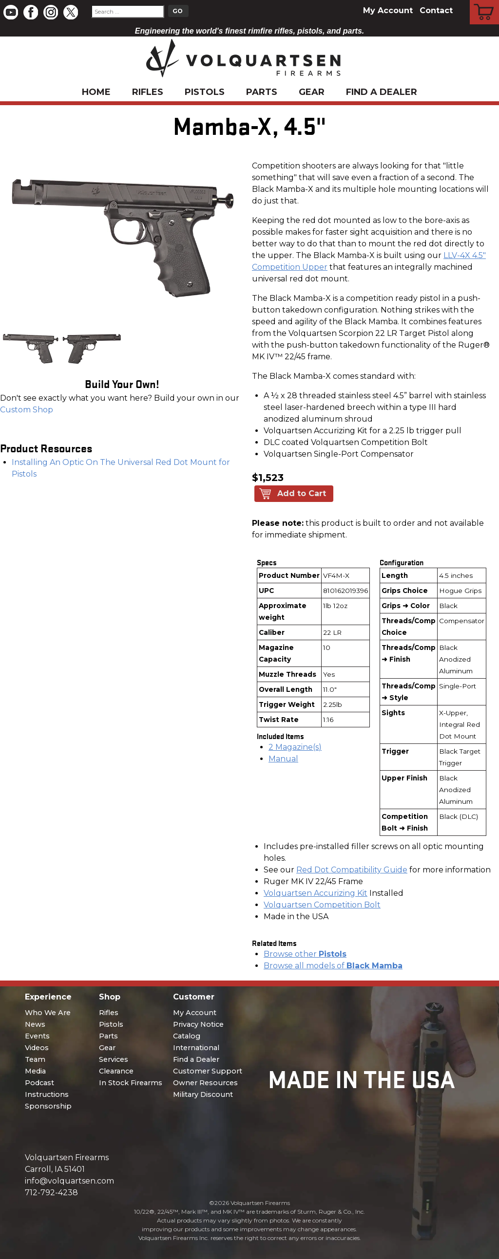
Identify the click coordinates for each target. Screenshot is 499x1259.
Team (35, 1059)
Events (37, 1036)
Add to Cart (301, 493)
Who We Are (48, 1012)
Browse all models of (333, 965)
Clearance (116, 1071)
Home (96, 92)
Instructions (47, 1094)
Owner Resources (205, 1082)
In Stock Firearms (130, 1082)
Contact (436, 10)
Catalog (186, 1036)
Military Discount (203, 1094)
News (35, 1024)
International (196, 1047)
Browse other (305, 954)
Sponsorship (48, 1106)
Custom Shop (26, 409)
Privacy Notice (198, 1024)
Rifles (147, 92)
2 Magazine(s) (295, 747)
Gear (312, 92)
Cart (484, 1)
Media (35, 1071)
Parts (261, 92)
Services (113, 1059)
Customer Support (207, 1071)
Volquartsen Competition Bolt (322, 904)
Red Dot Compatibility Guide (351, 869)
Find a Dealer (381, 92)
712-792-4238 (51, 1192)
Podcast (39, 1082)
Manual (283, 758)
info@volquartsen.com (69, 1180)
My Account (388, 10)
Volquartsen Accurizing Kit (315, 893)
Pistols (205, 92)
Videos (37, 1047)
